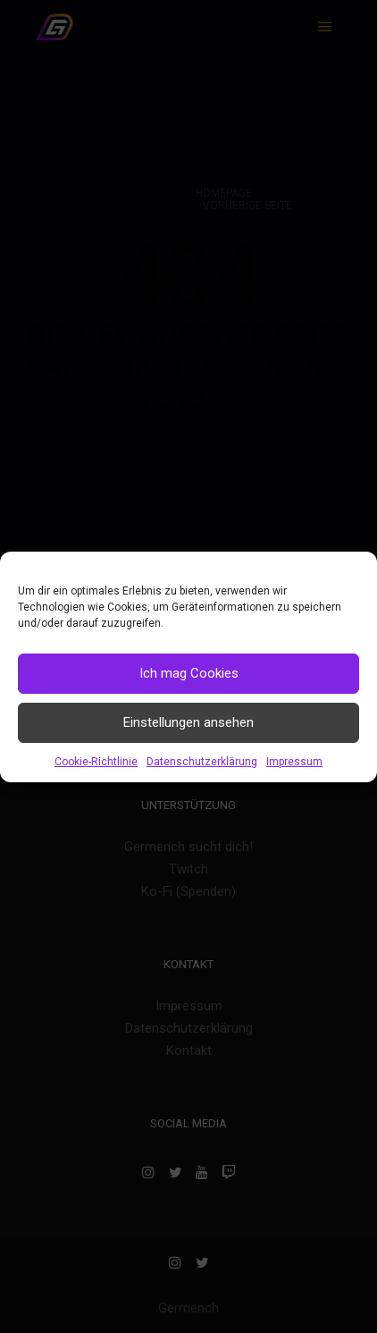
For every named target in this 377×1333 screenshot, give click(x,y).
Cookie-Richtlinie (96, 761)
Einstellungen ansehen (188, 722)
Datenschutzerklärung (202, 761)
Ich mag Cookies (189, 673)
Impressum (294, 761)
